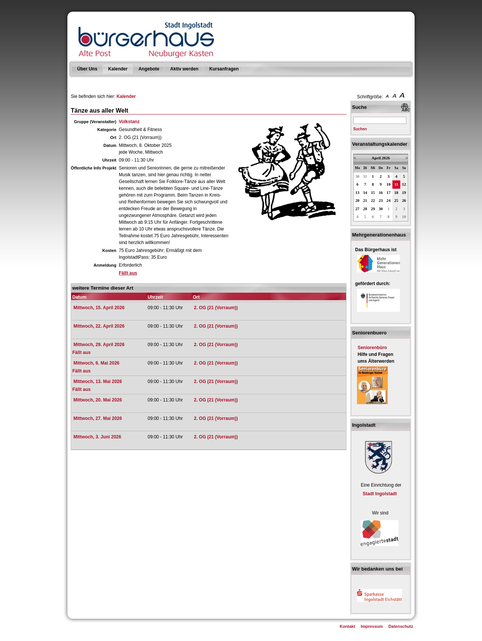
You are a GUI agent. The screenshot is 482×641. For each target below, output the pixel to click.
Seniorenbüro (372, 347)
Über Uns (87, 69)
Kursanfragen (224, 69)
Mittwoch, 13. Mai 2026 (97, 381)
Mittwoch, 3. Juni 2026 (97, 437)
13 (357, 193)
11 (396, 184)
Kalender (117, 69)
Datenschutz (401, 626)
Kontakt (347, 626)
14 (365, 193)
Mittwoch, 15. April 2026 (99, 307)
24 (388, 200)
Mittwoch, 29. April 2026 (99, 344)
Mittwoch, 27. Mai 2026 (97, 418)
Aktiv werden (184, 69)
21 (365, 200)
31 (365, 176)
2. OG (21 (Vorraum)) (216, 307)
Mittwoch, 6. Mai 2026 (96, 363)
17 (388, 193)
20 (357, 200)
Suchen (360, 129)
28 (365, 209)
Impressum (372, 626)
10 (388, 184)
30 (357, 176)
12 (404, 184)
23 (381, 200)
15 (373, 193)
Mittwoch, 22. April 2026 (99, 326)
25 (396, 200)
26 (404, 200)
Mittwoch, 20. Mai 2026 (97, 400)
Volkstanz (129, 121)
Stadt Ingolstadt (380, 493)
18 (396, 193)
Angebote (149, 69)
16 (381, 193)
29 (373, 209)
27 (357, 209)
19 (404, 193)
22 (373, 200)
